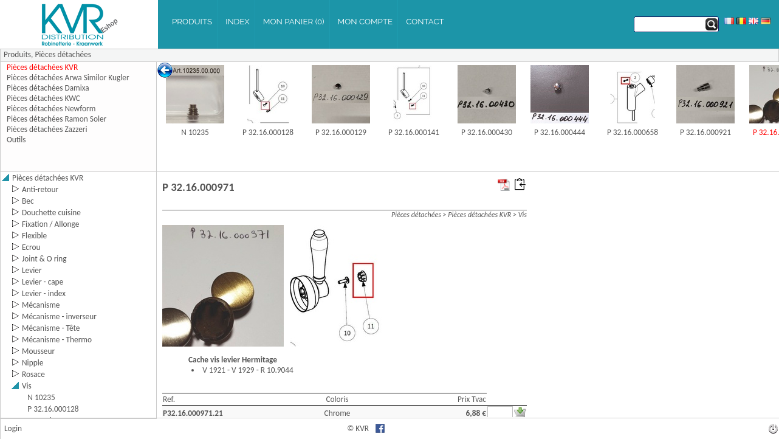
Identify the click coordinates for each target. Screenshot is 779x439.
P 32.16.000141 (413, 132)
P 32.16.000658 (632, 132)
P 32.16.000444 (559, 132)
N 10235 (194, 132)
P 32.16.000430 (486, 132)
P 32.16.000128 (267, 132)
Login (13, 428)
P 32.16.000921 (705, 132)
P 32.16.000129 (340, 132)
